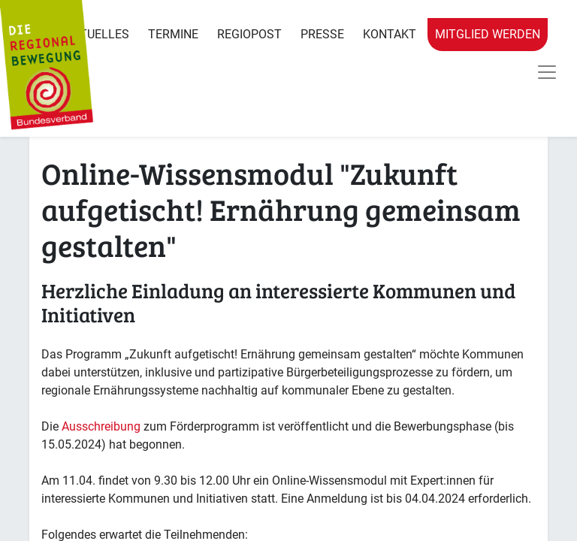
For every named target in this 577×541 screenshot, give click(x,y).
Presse (322, 34)
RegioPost (249, 34)
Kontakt (389, 34)
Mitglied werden (487, 34)
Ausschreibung (101, 426)
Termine (173, 34)
